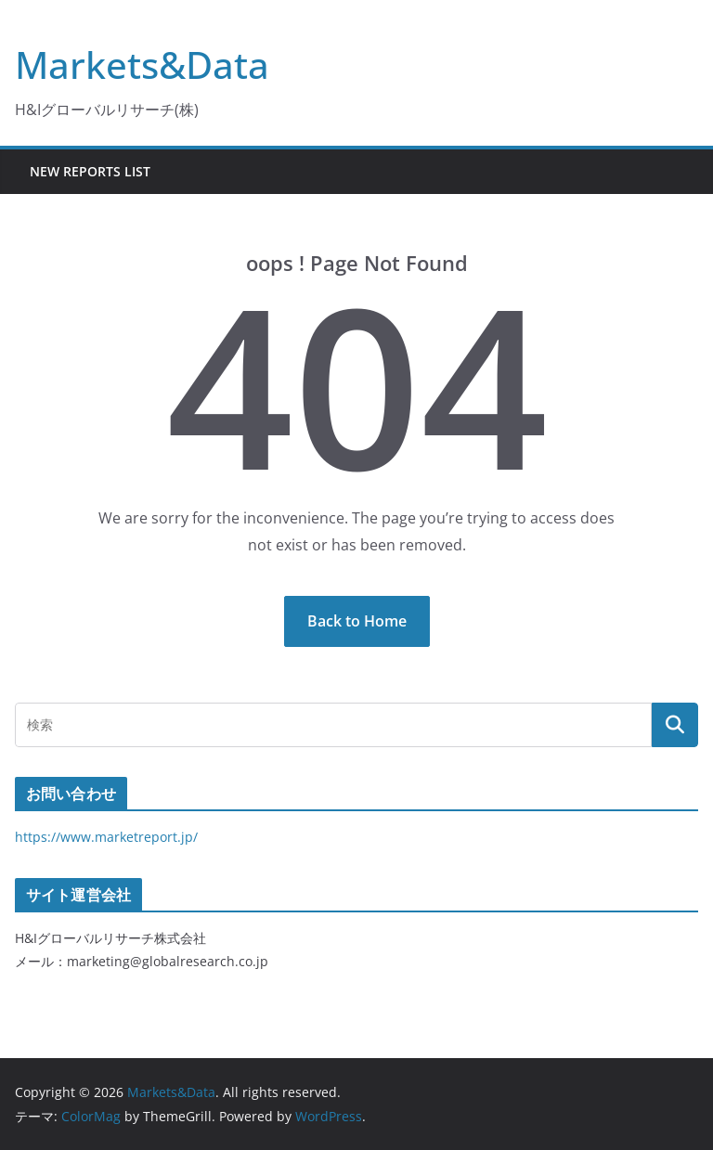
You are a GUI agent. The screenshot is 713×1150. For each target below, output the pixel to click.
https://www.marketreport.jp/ (106, 837)
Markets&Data (142, 64)
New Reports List (90, 171)
